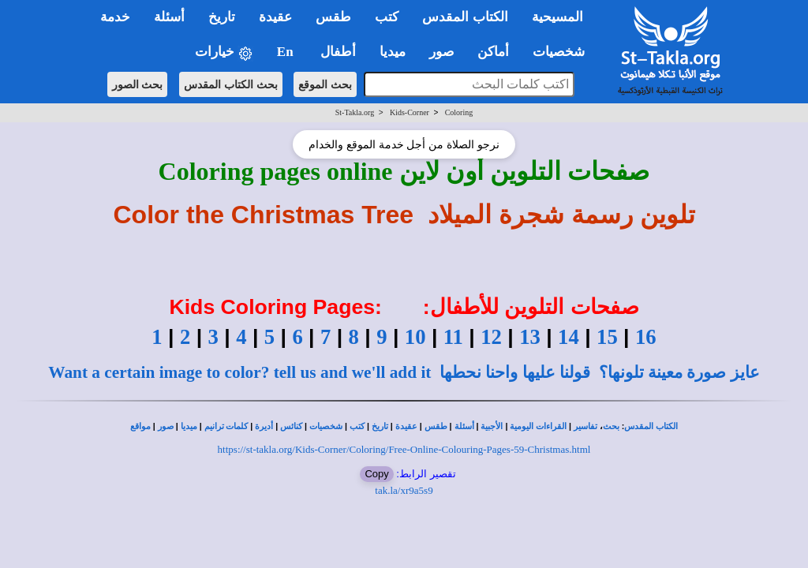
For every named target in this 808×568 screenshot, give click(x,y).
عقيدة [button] (275, 16)
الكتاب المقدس (651, 426)
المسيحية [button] (557, 16)
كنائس (291, 426)
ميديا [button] (393, 51)
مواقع (140, 426)
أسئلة (464, 426)
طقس (436, 426)
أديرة (264, 426)
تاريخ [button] (221, 16)
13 (530, 337)
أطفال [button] (338, 51)
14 (568, 337)
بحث (611, 426)
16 (645, 337)
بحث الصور (137, 84)
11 (453, 337)
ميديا (189, 426)
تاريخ (380, 426)
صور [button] (441, 51)
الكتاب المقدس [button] (464, 16)
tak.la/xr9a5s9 (403, 490)
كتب (357, 426)
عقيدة (406, 426)
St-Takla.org (354, 112)
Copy (376, 474)
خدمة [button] (115, 16)
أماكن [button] (493, 51)
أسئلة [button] (169, 16)
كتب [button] (386, 16)
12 (491, 337)
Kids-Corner (409, 112)
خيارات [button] (224, 52)
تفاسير (585, 426)
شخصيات (325, 426)
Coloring (459, 112)
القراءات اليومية (538, 426)
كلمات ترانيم (226, 426)
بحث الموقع (325, 84)
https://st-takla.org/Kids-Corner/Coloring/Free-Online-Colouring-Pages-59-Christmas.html (404, 449)
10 (415, 337)
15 (607, 337)
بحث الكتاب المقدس (231, 84)
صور (166, 426)
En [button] (287, 51)
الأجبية (492, 426)
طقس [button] (333, 16)
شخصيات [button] (564, 51)
